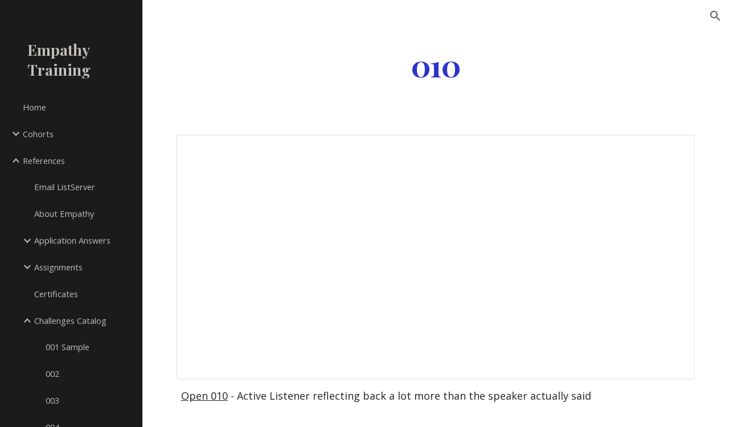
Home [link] (34, 107)
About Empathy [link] (64, 213)
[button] (715, 16)
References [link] (44, 160)
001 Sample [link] (67, 346)
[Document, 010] (436, 257)
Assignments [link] (58, 267)
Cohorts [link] (38, 133)
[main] (435, 64)
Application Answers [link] (72, 240)
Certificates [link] (56, 293)
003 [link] (52, 400)
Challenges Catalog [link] (70, 320)
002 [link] (52, 373)
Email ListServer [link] (64, 186)
